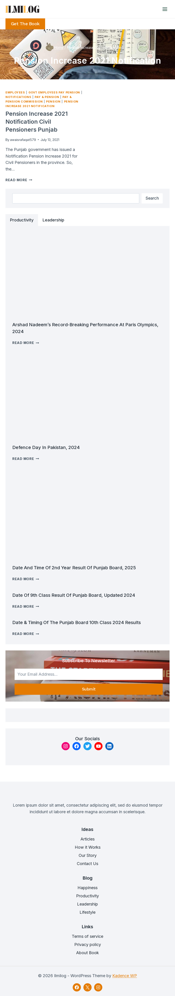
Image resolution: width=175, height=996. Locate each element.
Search (152, 198)
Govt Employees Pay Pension (54, 92)
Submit (88, 689)
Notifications (18, 97)
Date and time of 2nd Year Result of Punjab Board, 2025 (74, 567)
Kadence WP (124, 975)
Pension (53, 101)
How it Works (87, 847)
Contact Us (87, 863)
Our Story (88, 855)
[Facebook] (77, 987)
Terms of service (87, 936)
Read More (18, 180)
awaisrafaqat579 (23, 140)
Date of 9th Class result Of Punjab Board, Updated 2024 (73, 595)
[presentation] (87, 275)
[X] (87, 987)
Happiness (87, 887)
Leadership (87, 904)
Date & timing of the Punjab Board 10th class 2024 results (76, 622)
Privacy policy (87, 944)
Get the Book (25, 23)
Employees (15, 92)
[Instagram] (98, 987)
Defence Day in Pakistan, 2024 (46, 447)
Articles (87, 839)
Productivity (87, 895)
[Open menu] (165, 9)
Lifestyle (87, 912)
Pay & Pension (47, 97)
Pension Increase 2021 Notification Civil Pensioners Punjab (36, 121)
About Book (87, 952)
